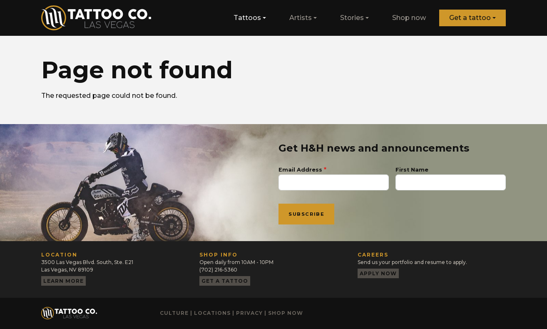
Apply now (378, 273)
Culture (174, 313)
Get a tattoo (470, 18)
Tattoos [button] (247, 18)
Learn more (63, 281)
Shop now (409, 18)
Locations (212, 313)
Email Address (300, 170)
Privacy (249, 313)
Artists (300, 18)
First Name (411, 170)
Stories (352, 18)
